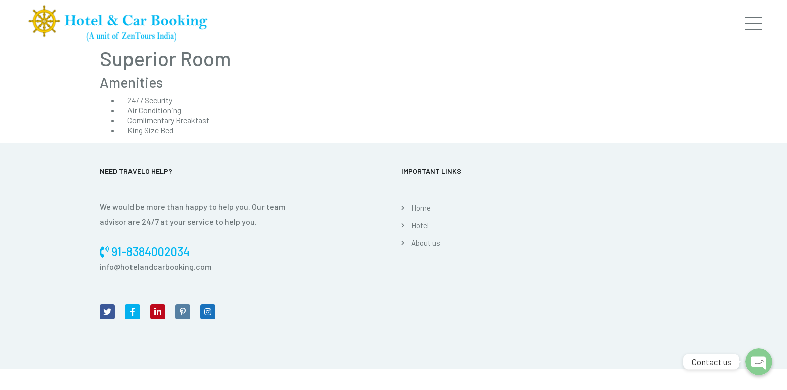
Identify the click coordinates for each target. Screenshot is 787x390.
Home (421, 207)
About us (425, 242)
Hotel (420, 225)
